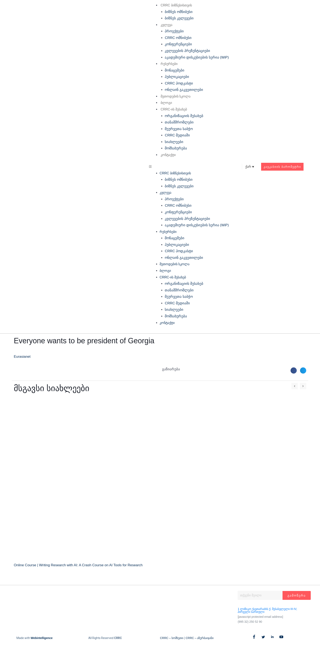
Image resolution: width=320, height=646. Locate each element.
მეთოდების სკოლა (175, 96)
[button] (189, 166)
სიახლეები (174, 142)
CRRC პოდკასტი (179, 83)
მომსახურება (176, 148)
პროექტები (174, 31)
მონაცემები (174, 70)
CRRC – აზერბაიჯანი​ (200, 638)
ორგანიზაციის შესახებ (184, 116)
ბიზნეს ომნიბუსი (179, 12)
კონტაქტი (168, 155)
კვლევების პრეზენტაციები (187, 51)
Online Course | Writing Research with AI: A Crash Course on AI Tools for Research (78, 565)
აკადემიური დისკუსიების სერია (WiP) (197, 57)
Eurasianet (22, 357)
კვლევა (166, 25)
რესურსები (169, 64)
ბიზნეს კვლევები (179, 18)
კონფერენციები (178, 44)
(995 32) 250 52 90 (250, 621)
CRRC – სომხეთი (171, 638)
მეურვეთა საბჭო (179, 129)
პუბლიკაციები (177, 77)
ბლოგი (166, 102)
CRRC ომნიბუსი (178, 38)
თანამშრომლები (179, 122)
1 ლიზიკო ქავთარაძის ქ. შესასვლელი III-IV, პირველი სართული (267, 610)
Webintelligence (42, 638)
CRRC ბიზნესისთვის (176, 5)
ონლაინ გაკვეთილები (184, 90)
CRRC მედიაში (177, 135)
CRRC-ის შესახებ (174, 109)
